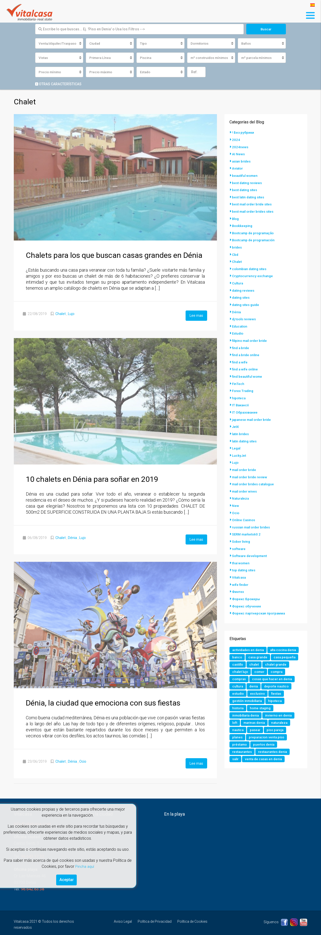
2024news (240, 147)
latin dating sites (245, 435)
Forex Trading (243, 386)
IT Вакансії (241, 400)
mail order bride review (251, 470)
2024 (236, 140)
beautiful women (245, 175)
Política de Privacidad (155, 920)
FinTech (238, 379)
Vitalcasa (239, 568)
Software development (250, 547)
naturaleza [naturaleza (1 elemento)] (283, 723)
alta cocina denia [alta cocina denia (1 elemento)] (246, 648)
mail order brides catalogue (255, 477)
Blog (236, 217)
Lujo (71, 314)
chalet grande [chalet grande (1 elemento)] (278, 663)
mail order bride (245, 463)
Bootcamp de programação (255, 231)
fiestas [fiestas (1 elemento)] (278, 693)
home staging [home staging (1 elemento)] (262, 708)
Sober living (242, 533)
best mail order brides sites (255, 210)
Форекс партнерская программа (260, 603)
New (235, 498)
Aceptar (66, 879)
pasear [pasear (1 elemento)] (256, 730)
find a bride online (247, 351)
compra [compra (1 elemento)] (279, 670)
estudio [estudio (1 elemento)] (238, 693)
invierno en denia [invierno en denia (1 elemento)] (283, 715)
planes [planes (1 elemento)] (237, 738)
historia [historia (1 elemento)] (238, 708)
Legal (236, 442)
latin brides (241, 428)
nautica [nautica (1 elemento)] (238, 730)
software (239, 540)
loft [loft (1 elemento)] (235, 723)
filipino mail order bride (251, 337)
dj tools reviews (245, 316)
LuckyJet (239, 449)
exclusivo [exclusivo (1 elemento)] (259, 693)
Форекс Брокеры (246, 589)
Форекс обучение (247, 596)
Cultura (238, 280)
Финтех (238, 582)
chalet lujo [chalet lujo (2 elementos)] (240, 670)
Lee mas (196, 316)
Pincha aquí (84, 865)
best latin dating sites (249, 196)
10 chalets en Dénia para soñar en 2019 (92, 479)
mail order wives (246, 484)
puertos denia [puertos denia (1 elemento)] (266, 745)
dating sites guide (247, 301)
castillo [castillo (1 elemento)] (238, 663)
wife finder (240, 575)
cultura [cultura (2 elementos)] (238, 685)
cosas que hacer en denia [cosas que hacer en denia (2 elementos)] (275, 678)
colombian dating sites (251, 266)
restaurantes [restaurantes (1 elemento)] (242, 753)
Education (240, 323)
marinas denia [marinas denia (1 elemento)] (256, 723)
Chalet (60, 314)
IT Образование (245, 407)
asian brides (242, 161)
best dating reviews (248, 182)
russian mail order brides (253, 519)
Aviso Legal (123, 920)
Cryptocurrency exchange (253, 273)
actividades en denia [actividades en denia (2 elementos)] (249, 640)
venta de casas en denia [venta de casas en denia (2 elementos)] (265, 760)
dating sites (241, 294)
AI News (238, 154)
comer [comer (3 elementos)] (261, 670)
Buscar (266, 29)
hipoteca (239, 393)
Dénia (72, 537)
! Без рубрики (243, 133)
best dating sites (245, 189)
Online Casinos (244, 512)
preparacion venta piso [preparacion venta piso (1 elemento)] (268, 738)
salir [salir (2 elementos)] (236, 760)
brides (237, 245)
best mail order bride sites (254, 203)
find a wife (240, 358)
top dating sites (244, 561)
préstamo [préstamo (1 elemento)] (240, 745)
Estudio (238, 330)
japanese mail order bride (253, 414)
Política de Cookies (192, 920)
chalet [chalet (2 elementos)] (256, 663)
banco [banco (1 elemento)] (272, 648)
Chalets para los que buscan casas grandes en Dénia (114, 255)
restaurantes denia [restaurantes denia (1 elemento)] (275, 753)
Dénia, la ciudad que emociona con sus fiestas (103, 701)
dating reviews (244, 287)
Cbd (235, 252)
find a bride (241, 344)
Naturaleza (241, 491)
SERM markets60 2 (247, 526)
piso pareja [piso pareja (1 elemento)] (277, 730)
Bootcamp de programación (255, 238)
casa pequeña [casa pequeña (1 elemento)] (270, 655)
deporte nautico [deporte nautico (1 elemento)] (279, 685)
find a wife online (246, 365)
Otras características (58, 85)
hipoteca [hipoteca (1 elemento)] (279, 700)
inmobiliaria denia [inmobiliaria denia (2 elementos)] (247, 715)
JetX (235, 421)
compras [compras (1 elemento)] (239, 678)
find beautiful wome (248, 372)
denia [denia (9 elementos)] (254, 685)
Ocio (82, 760)
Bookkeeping (243, 224)
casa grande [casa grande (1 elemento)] (242, 655)
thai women (241, 554)
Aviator (238, 168)
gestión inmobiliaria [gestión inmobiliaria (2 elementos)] (249, 700)
